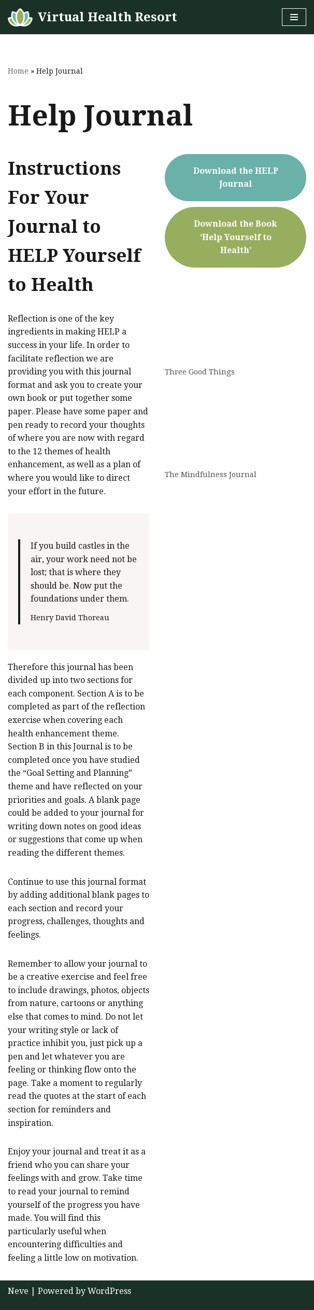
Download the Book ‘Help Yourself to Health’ (235, 237)
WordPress (109, 1291)
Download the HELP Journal (235, 177)
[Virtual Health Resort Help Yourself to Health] (92, 17)
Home (18, 71)
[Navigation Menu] (294, 17)
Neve (18, 1291)
